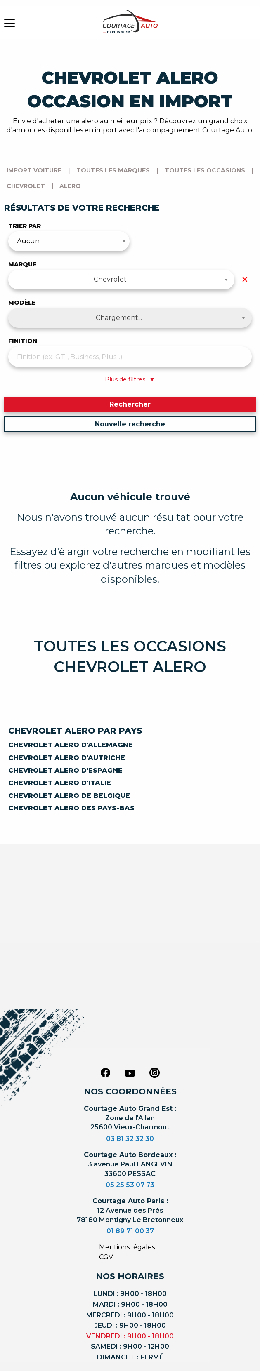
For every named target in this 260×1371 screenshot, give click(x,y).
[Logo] (130, 26)
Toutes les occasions (205, 170)
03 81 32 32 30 (130, 1139)
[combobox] (121, 279)
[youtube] (130, 1073)
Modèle (21, 302)
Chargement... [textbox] (119, 318)
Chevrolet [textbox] (110, 279)
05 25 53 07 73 (130, 1185)
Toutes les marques (113, 170)
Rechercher (130, 404)
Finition (22, 341)
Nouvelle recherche (130, 424)
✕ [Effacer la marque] (244, 280)
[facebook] (105, 1072)
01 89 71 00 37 (130, 1231)
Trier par (24, 226)
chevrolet (26, 186)
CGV (106, 1257)
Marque (22, 264)
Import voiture (34, 170)
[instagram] (155, 1072)
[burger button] (9, 23)
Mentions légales (127, 1247)
